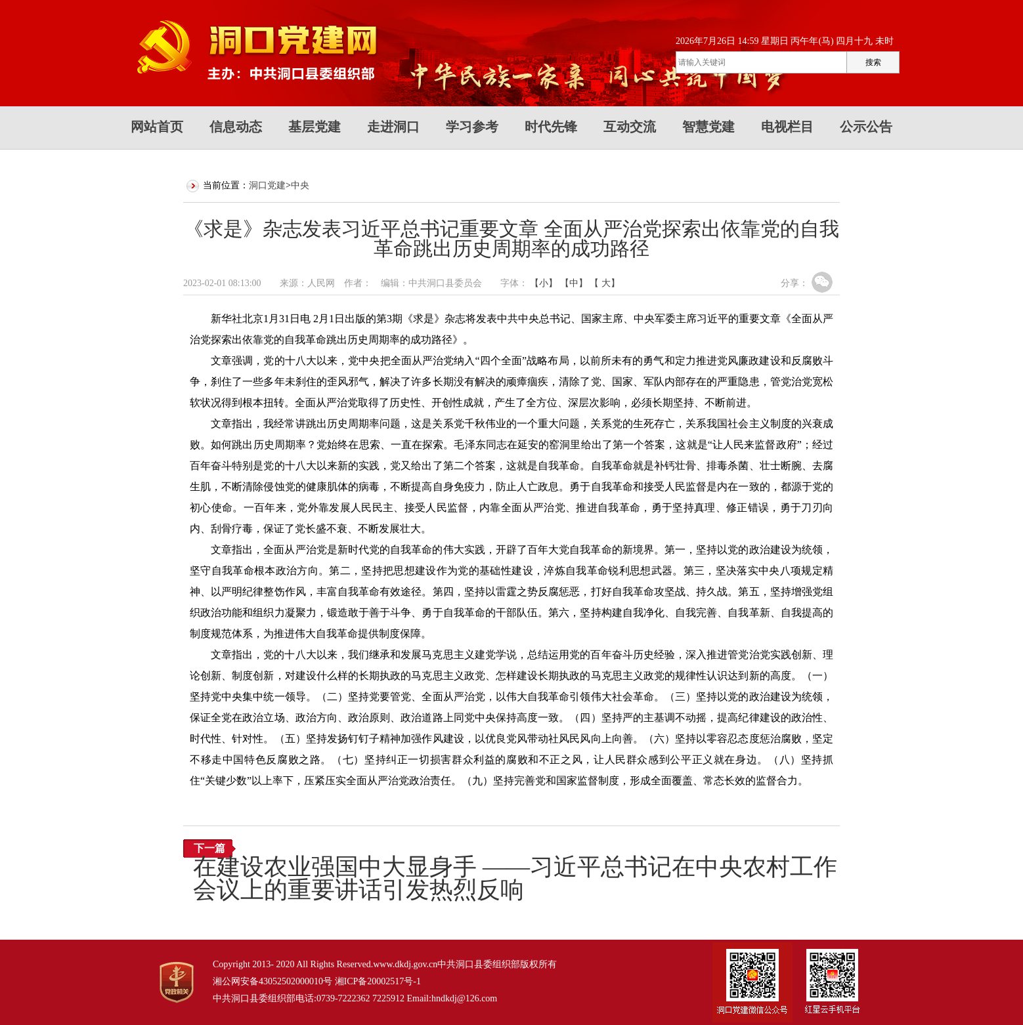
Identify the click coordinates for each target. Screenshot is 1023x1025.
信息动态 (235, 126)
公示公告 (866, 126)
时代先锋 (551, 126)
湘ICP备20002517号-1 (378, 981)
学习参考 (472, 126)
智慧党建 (708, 126)
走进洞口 (393, 126)
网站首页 (157, 126)
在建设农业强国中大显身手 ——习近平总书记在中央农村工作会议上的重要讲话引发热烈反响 (515, 878)
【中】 (574, 283)
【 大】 (605, 283)
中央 (300, 185)
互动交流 (629, 126)
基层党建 (314, 126)
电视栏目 (787, 126)
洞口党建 (267, 185)
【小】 (543, 283)
